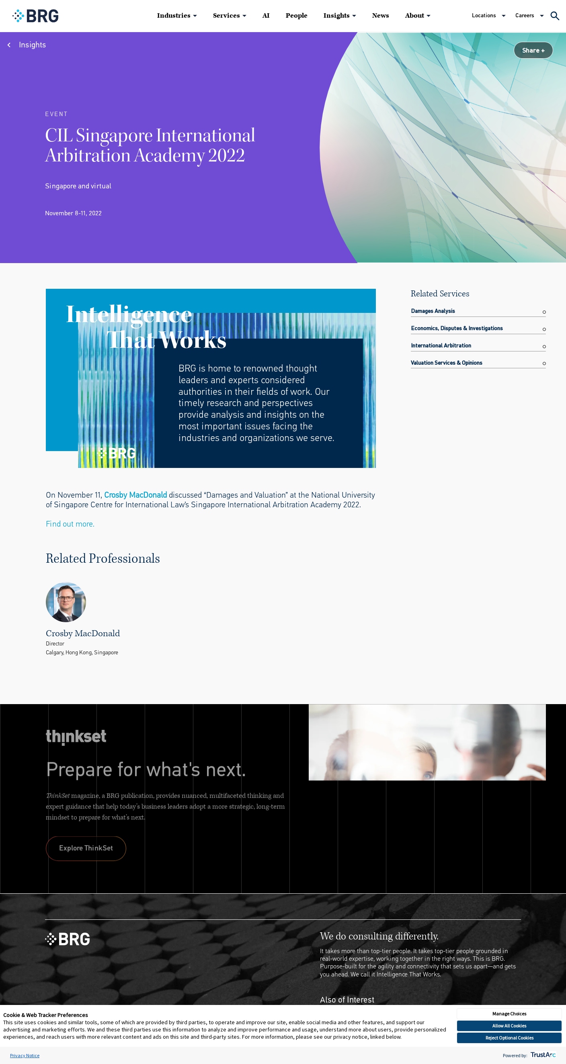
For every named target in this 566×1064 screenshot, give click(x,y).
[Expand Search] (555, 16)
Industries (174, 15)
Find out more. (70, 524)
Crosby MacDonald (135, 495)
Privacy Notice (24, 1055)
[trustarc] (542, 1055)
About (414, 15)
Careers (524, 15)
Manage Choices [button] (509, 1014)
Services (226, 15)
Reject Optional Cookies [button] (509, 1038)
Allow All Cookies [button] (509, 1026)
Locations (484, 15)
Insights (337, 15)
